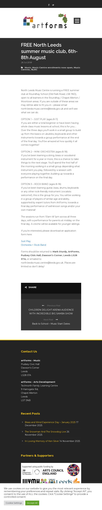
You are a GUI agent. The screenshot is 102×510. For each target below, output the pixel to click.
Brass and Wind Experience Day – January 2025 (50, 422)
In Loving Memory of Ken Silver (42, 441)
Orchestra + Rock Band (33, 245)
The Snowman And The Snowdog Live (45, 431)
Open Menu (77, 21)
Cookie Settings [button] (14, 503)
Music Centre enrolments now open (52, 67)
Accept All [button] (32, 503)
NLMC (34, 69)
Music (28, 67)
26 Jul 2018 (26, 62)
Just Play (26, 241)
